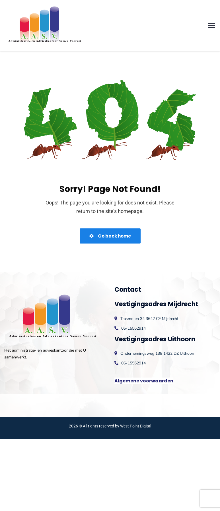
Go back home (110, 236)
